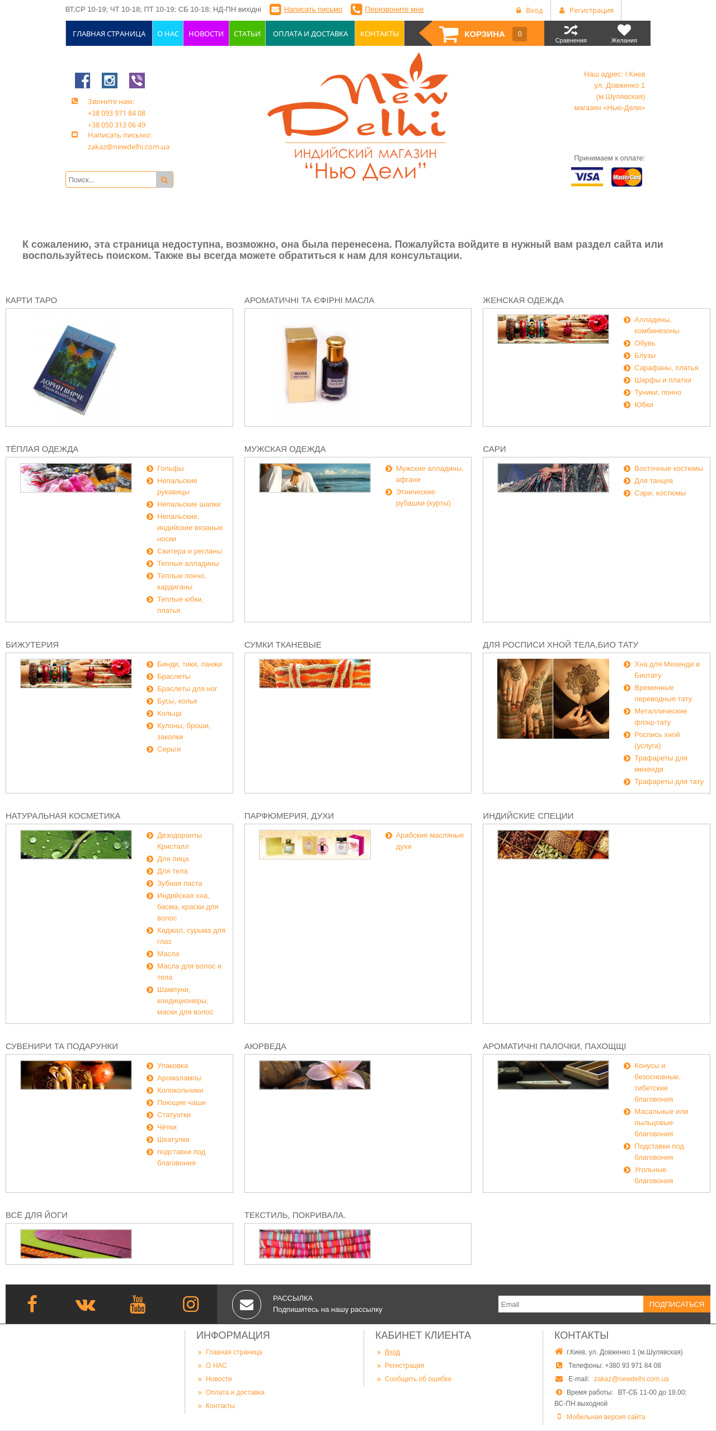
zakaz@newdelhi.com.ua (631, 1379)
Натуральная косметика (63, 815)
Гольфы (170, 468)
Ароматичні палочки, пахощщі (554, 1046)
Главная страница (229, 1352)
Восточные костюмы (668, 468)
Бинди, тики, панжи (189, 664)
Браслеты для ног (187, 688)
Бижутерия (32, 644)
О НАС (211, 1365)
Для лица (173, 858)
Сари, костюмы (660, 493)
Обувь (644, 343)
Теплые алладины (188, 563)
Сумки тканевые (283, 644)
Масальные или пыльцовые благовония (661, 1122)
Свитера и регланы (189, 551)
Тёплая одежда (42, 449)
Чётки (167, 1127)
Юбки (643, 404)
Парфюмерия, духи (289, 815)
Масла (168, 954)
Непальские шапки (188, 504)
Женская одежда (523, 300)
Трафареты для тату (669, 781)
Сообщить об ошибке (413, 1378)
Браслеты (173, 676)
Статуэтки (174, 1115)
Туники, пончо (657, 392)
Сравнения (570, 33)
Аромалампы (179, 1078)
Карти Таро (31, 300)
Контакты (215, 1405)
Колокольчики (180, 1090)
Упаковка (172, 1065)
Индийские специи (528, 815)
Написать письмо (313, 9)
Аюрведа (265, 1046)
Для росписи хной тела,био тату (560, 644)
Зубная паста (179, 883)
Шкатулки (173, 1139)
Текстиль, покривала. (295, 1215)
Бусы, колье (177, 701)
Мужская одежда (285, 449)
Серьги (169, 749)
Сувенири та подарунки (62, 1046)
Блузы (645, 355)
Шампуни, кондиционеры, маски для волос (185, 1000)
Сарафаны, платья (666, 367)
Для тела (172, 871)
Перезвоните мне (394, 9)
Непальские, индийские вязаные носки (190, 527)
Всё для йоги (37, 1215)
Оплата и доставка (230, 1392)
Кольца (169, 713)
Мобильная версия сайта (606, 1417)
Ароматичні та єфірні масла (309, 300)
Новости (214, 1378)
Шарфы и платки (662, 380)
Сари (494, 449)
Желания (624, 33)
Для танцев (653, 480)
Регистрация (399, 1365)
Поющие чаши (181, 1102)
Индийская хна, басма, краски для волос (188, 906)
